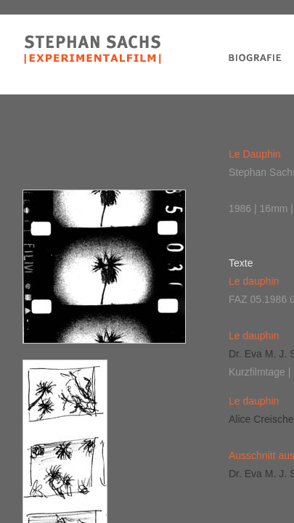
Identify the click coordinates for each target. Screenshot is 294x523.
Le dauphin (254, 281)
